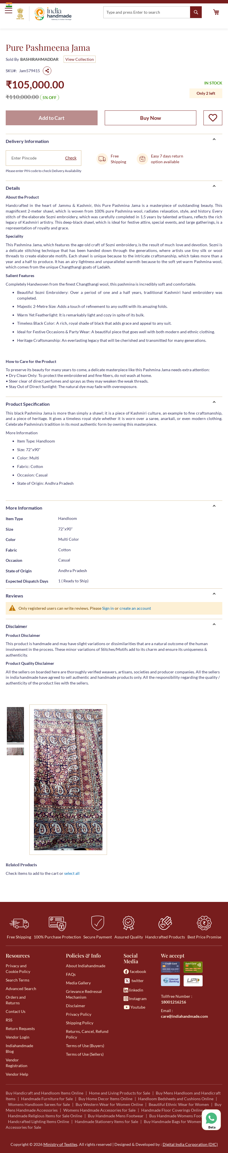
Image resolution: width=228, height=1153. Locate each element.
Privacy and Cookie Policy (18, 968)
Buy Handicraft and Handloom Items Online (44, 1093)
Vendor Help (17, 1074)
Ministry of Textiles (75, 4)
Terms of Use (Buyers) (85, 1045)
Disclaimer (16, 626)
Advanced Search (21, 988)
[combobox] (152, 12)
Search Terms (17, 980)
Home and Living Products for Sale (119, 1093)
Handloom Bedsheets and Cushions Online (175, 1098)
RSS (9, 1019)
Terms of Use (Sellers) (85, 1054)
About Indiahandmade (85, 965)
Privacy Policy (78, 1014)
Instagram (135, 998)
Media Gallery (78, 982)
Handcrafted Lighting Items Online (38, 1121)
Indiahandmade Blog (19, 1048)
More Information (24, 507)
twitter (134, 980)
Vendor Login (17, 1037)
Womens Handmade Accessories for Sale (99, 1110)
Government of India (29, 4)
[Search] (196, 12)
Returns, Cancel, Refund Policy (87, 1034)
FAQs (71, 974)
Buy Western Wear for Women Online (109, 1104)
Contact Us (15, 1011)
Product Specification (28, 404)
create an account (135, 608)
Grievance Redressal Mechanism (84, 994)
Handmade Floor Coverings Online (172, 1110)
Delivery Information (27, 141)
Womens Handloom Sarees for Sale (39, 1104)
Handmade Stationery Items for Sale (106, 1121)
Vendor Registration (16, 1062)
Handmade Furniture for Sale (47, 1098)
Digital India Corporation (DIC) (190, 1144)
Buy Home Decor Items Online (105, 1098)
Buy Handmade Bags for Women (172, 1121)
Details (13, 188)
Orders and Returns (16, 1000)
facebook (135, 971)
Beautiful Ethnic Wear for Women (179, 1104)
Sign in (108, 608)
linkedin (133, 990)
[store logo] (44, 13)
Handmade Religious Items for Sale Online (45, 1115)
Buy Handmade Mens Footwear (116, 1115)
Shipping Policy (79, 1022)
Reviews (14, 595)
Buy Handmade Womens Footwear (180, 1115)
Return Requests (20, 1028)
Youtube (134, 1007)
